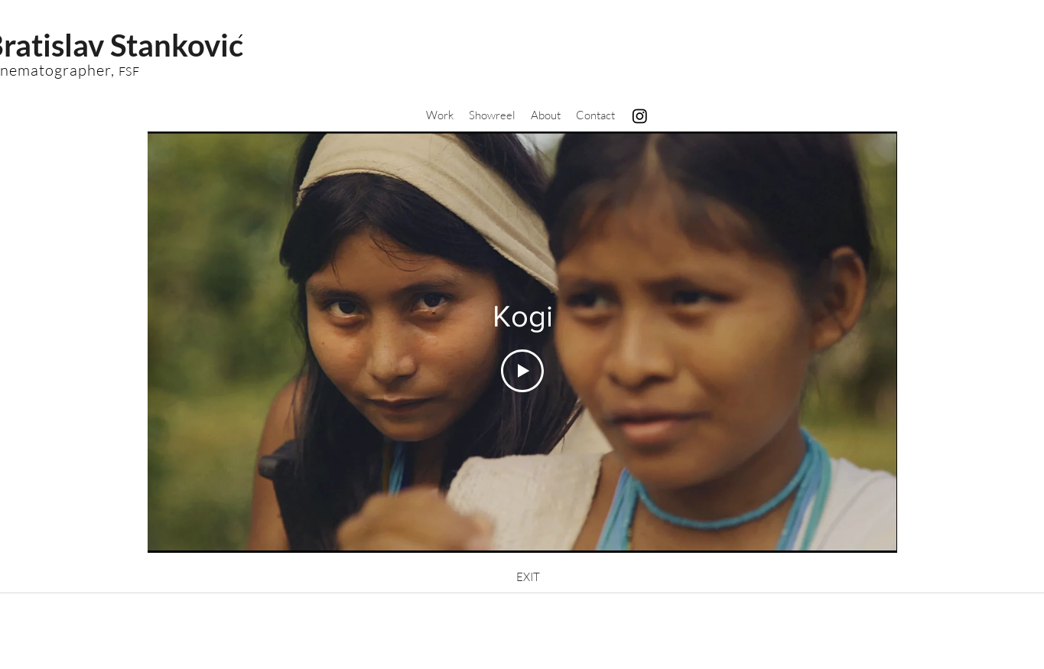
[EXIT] (528, 577)
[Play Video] (522, 370)
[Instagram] (639, 115)
